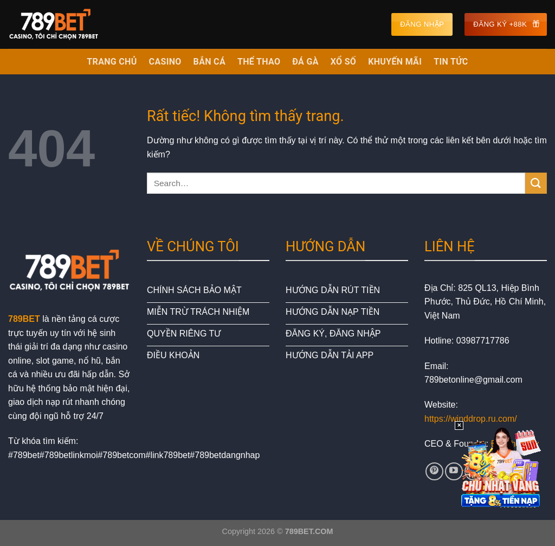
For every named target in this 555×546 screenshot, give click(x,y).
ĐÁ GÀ (305, 61)
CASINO (165, 61)
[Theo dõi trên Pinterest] (434, 471)
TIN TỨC (451, 61)
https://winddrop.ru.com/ (470, 418)
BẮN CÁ (209, 61)
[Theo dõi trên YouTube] (454, 471)
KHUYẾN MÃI (395, 61)
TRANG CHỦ (112, 61)
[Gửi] (536, 183)
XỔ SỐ (343, 61)
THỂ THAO (258, 61)
